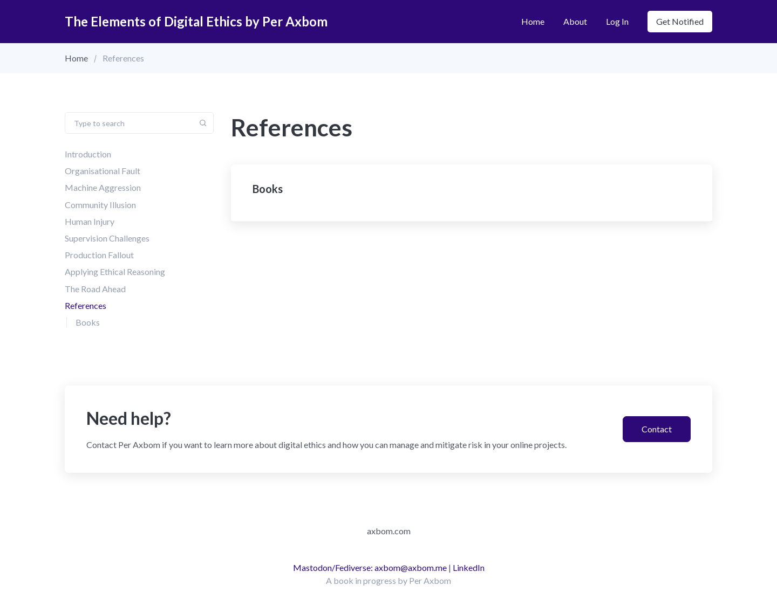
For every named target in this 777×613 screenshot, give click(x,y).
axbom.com (389, 531)
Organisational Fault (102, 171)
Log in (617, 21)
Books (88, 322)
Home (532, 21)
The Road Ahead (95, 289)
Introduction (88, 154)
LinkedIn (469, 567)
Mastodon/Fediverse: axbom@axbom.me (370, 567)
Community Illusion (100, 204)
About (575, 21)
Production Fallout (99, 255)
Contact (657, 429)
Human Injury (89, 221)
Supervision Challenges (107, 238)
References (85, 305)
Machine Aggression (103, 187)
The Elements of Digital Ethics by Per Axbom (196, 21)
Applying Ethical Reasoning (115, 271)
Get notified (680, 21)
